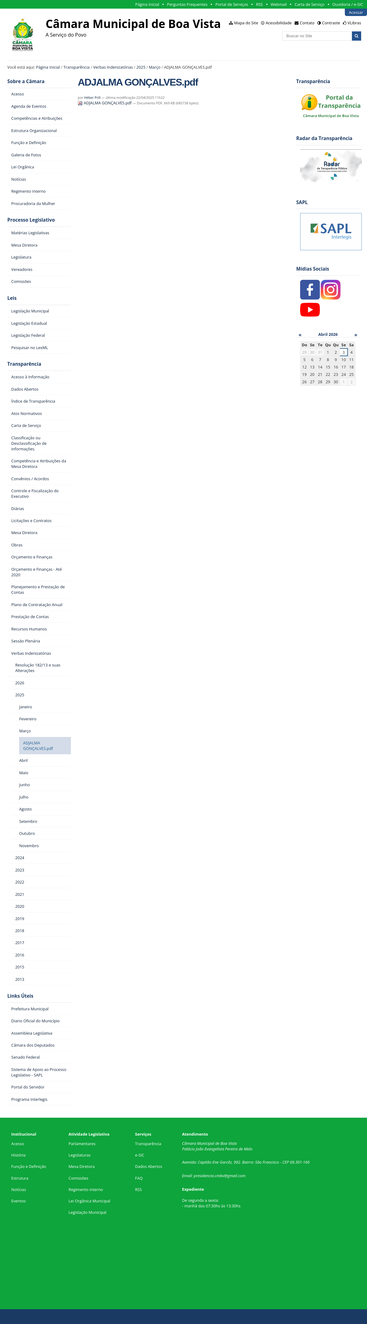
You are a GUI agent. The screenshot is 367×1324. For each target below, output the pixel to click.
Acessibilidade (279, 23)
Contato (307, 23)
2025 (140, 67)
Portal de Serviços (231, 4)
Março (155, 67)
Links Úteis (20, 996)
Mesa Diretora (82, 1166)
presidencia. (204, 1175)
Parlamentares (82, 1143)
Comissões (78, 1178)
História (18, 1155)
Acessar (356, 12)
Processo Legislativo (31, 220)
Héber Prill (92, 97)
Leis (12, 298)
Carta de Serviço (309, 4)
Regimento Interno (86, 1189)
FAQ (139, 1178)
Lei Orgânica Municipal (89, 1201)
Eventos (18, 1201)
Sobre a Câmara (26, 81)
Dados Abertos (148, 1166)
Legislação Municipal (88, 1212)
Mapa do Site (246, 23)
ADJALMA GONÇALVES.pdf (105, 103)
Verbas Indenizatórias (113, 67)
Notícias (18, 1189)
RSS (259, 4)
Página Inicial (147, 4)
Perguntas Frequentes (187, 4)
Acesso (17, 1143)
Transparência (76, 67)
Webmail (279, 4)
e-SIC (139, 1155)
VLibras (354, 23)
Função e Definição (28, 1166)
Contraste (331, 23)
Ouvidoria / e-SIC (347, 4)
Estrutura (20, 1178)
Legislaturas (80, 1155)
